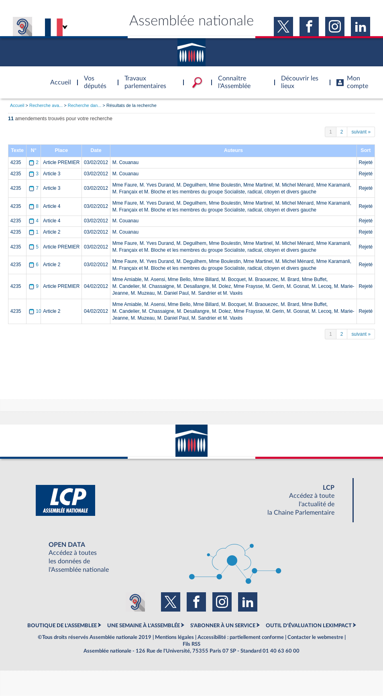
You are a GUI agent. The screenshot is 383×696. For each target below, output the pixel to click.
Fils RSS (191, 644)
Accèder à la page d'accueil (58, 77)
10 (36, 311)
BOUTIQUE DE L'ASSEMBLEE (62, 625)
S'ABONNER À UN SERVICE (222, 625)
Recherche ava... (46, 105)
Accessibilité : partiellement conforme (241, 637)
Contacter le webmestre (315, 637)
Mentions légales (174, 637)
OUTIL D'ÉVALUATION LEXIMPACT (309, 625)
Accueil (17, 105)
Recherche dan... (85, 105)
